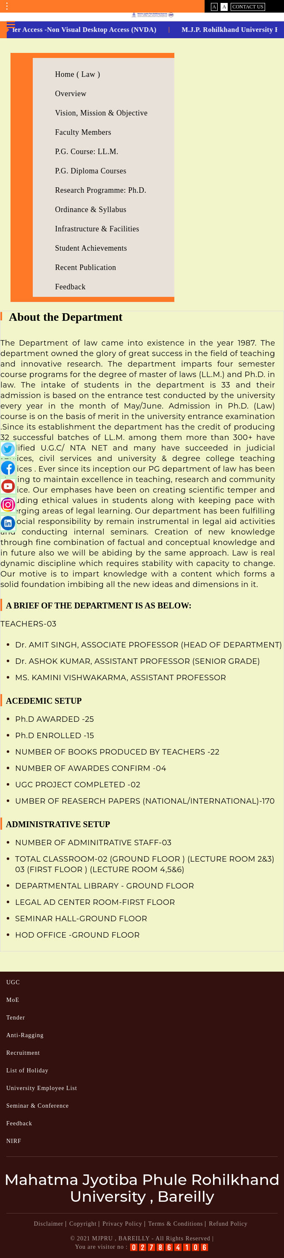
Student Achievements (91, 248)
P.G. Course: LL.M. (86, 151)
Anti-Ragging (25, 1035)
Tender (15, 1017)
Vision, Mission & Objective (101, 113)
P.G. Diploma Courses (90, 171)
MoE (12, 1000)
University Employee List (41, 1088)
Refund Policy (228, 1224)
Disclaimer (48, 1224)
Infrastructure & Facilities (97, 229)
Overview (71, 93)
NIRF (13, 1141)
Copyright (83, 1224)
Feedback (70, 287)
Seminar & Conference (37, 1106)
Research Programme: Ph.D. (100, 190)
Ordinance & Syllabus (90, 209)
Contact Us (247, 7)
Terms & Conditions (175, 1224)
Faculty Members (83, 132)
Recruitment (23, 1053)
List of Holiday (27, 1070)
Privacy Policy (122, 1224)
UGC (13, 982)
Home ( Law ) (77, 74)
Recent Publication (85, 267)
